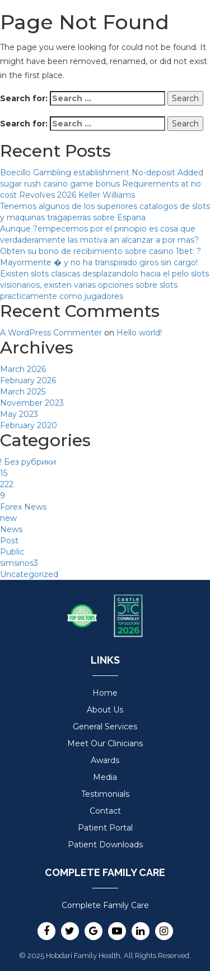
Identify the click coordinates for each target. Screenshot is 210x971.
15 (3, 473)
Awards (105, 760)
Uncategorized (29, 574)
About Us (105, 710)
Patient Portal (105, 828)
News (11, 529)
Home (105, 693)
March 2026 (23, 369)
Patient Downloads (105, 845)
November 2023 (32, 403)
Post (9, 541)
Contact (105, 811)
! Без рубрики (28, 462)
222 (6, 484)
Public (12, 552)
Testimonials (105, 794)
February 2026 (28, 380)
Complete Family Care (105, 905)
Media (105, 777)
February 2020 (28, 425)
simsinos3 (19, 563)
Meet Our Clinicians (105, 743)
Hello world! (139, 333)
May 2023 (19, 414)
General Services (105, 727)
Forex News (23, 507)
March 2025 (22, 392)
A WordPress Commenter (51, 333)
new (8, 518)
